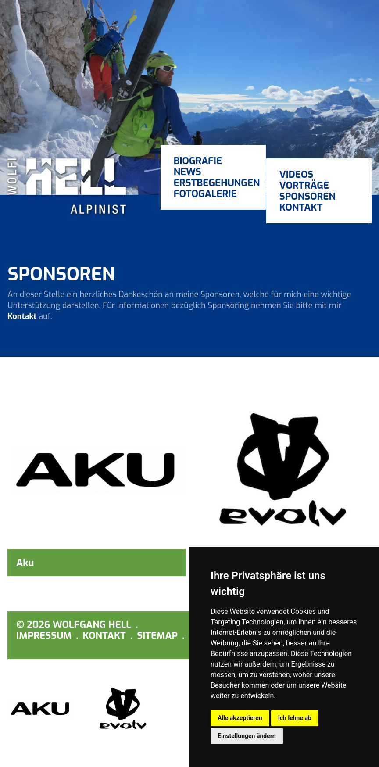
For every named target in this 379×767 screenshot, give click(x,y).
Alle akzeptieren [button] (240, 717)
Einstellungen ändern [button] (247, 735)
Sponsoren (307, 196)
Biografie (198, 160)
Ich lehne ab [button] (294, 717)
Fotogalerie (205, 193)
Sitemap (157, 635)
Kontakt (301, 207)
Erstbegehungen (213, 182)
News (187, 171)
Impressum (44, 635)
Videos (296, 174)
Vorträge (304, 185)
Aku (25, 562)
